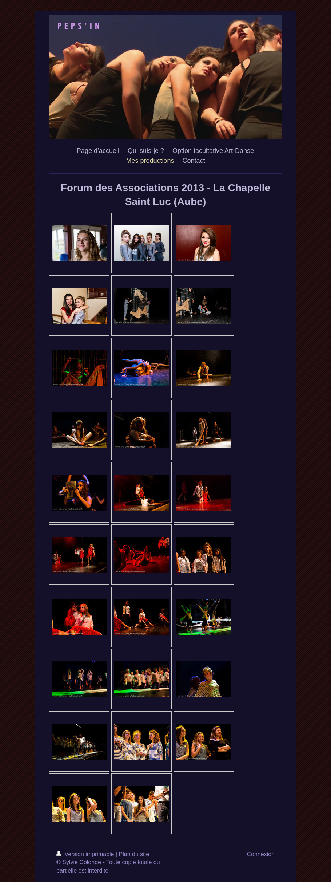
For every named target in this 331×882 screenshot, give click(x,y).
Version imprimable (86, 854)
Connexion (261, 854)
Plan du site (134, 854)
